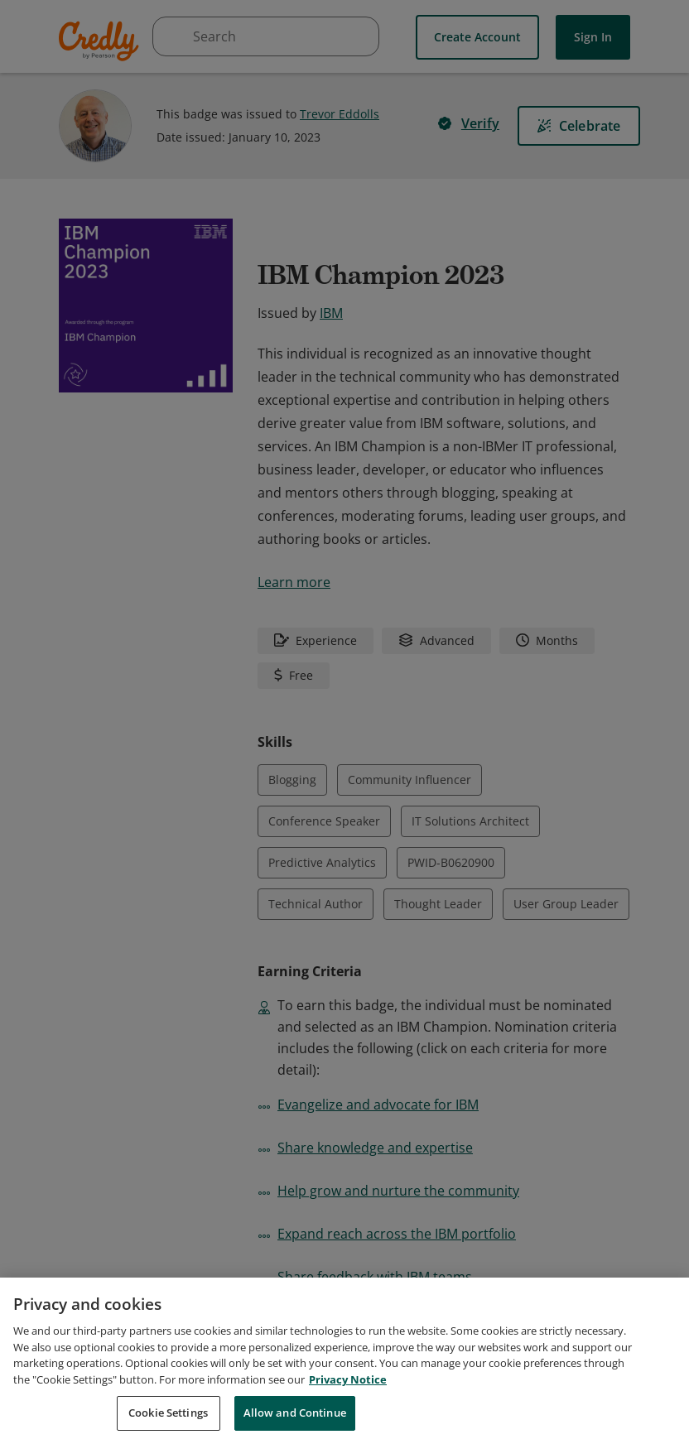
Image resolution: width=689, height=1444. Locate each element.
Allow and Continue (294, 1412)
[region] (344, 1361)
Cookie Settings (168, 1412)
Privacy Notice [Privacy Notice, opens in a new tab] (348, 1379)
